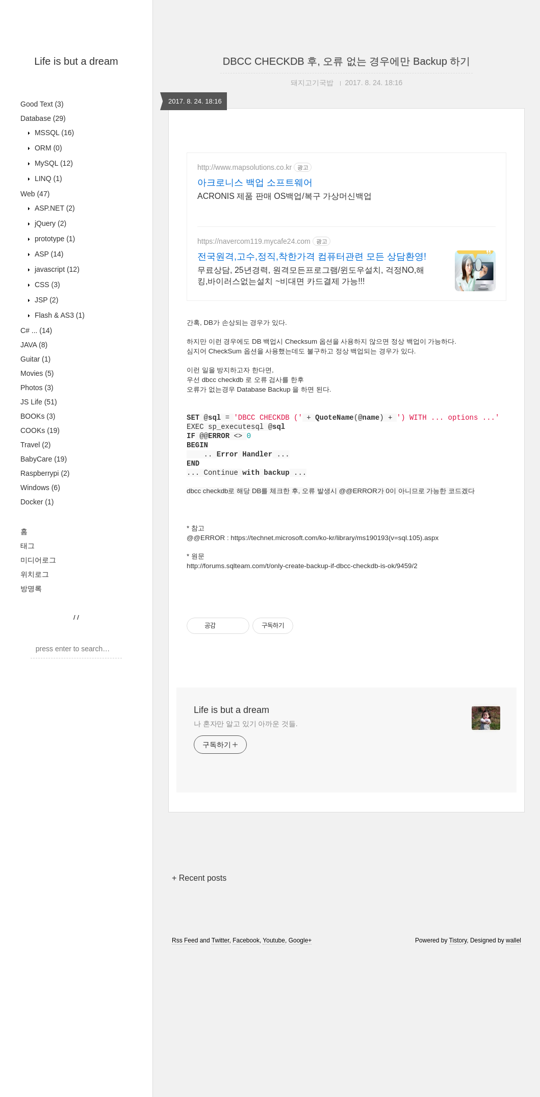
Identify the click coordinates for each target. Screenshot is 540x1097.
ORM (47, 275)
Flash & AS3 (59, 443)
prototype (54, 366)
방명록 (31, 716)
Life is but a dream (76, 61)
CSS (46, 412)
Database (43, 246)
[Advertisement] (76, 145)
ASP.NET (54, 335)
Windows (40, 615)
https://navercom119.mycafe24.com (254, 241)
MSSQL (53, 260)
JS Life (38, 529)
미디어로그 (38, 687)
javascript (56, 397)
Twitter (220, 1083)
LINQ (47, 306)
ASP (48, 381)
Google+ (300, 1083)
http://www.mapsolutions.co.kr (244, 167)
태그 (27, 673)
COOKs (40, 558)
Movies (37, 501)
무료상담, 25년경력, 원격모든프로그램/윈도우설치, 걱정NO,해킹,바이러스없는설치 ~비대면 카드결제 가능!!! (310, 276)
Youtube (274, 1083)
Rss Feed (185, 1083)
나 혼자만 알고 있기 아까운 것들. (245, 866)
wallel (513, 1083)
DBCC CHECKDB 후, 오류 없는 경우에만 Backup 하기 (347, 61)
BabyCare (43, 586)
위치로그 (34, 702)
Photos (37, 515)
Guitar (35, 486)
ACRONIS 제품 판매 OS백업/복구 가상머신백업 (284, 196)
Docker (37, 629)
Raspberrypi (45, 601)
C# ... (36, 458)
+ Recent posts (199, 1020)
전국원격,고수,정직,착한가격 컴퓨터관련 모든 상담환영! (311, 256)
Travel (35, 572)
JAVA (33, 472)
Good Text (42, 231)
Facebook (246, 1083)
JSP (45, 427)
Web (34, 321)
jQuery (49, 351)
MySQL (53, 291)
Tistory (458, 1083)
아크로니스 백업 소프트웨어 (255, 182)
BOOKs (37, 544)
